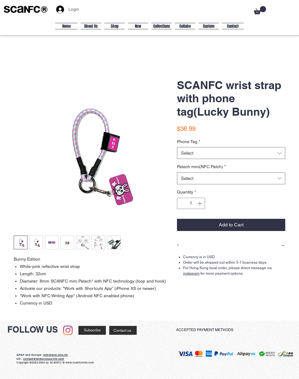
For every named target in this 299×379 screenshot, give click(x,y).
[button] (260, 10)
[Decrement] (182, 203)
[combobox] (231, 153)
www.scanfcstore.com (80, 362)
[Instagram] (68, 330)
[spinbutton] (191, 203)
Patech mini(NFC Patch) (201, 166)
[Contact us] (123, 330)
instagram (191, 273)
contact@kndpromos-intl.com (43, 358)
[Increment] (200, 203)
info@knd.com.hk (55, 354)
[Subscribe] (92, 330)
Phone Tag (188, 141)
